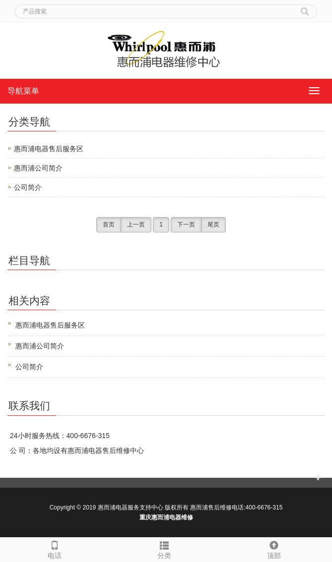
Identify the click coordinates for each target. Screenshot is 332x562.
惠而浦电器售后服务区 (48, 149)
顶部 (274, 549)
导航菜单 (23, 91)
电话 (55, 549)
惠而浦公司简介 (38, 168)
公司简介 (28, 187)
